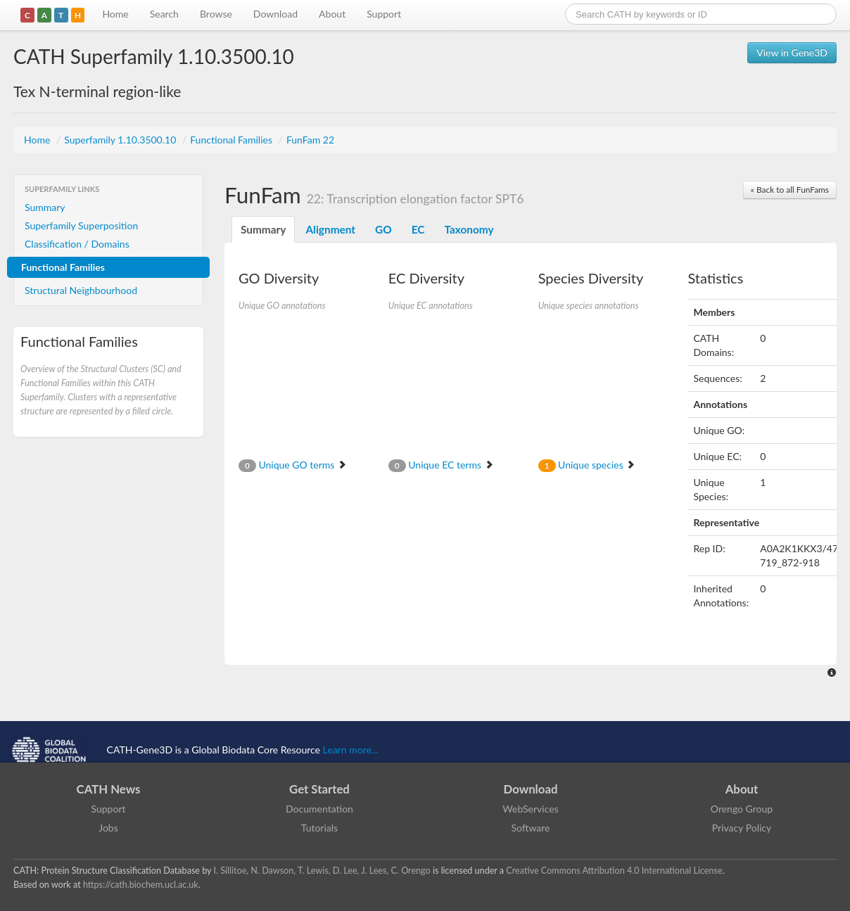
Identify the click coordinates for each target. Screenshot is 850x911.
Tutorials (319, 828)
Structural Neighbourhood (81, 290)
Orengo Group (742, 809)
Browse (216, 14)
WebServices (530, 809)
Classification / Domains (77, 244)
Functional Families (232, 140)
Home (115, 14)
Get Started (319, 789)
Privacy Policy (741, 828)
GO (383, 229)
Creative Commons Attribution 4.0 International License (614, 870)
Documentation (319, 809)
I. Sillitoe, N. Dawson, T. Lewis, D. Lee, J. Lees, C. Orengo (322, 870)
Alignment (330, 229)
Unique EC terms (441, 465)
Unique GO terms (293, 465)
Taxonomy (468, 229)
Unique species (587, 465)
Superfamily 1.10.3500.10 (121, 140)
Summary (45, 207)
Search (164, 14)
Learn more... (351, 750)
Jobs (108, 828)
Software (531, 828)
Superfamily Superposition (81, 225)
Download (275, 14)
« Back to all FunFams (790, 189)
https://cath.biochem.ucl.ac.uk (140, 884)
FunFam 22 (310, 140)
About (332, 14)
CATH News (109, 789)
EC (418, 229)
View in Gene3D (791, 52)
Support (384, 14)
